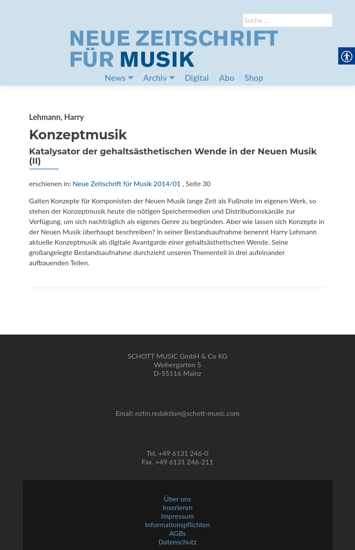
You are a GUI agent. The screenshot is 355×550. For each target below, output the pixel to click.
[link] (174, 47)
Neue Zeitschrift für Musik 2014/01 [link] (127, 183)
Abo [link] (226, 78)
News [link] (115, 78)
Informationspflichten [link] (177, 524)
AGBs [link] (177, 533)
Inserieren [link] (178, 507)
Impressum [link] (177, 516)
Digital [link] (197, 78)
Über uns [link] (177, 499)
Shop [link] (254, 78)
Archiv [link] (155, 78)
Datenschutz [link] (177, 542)
